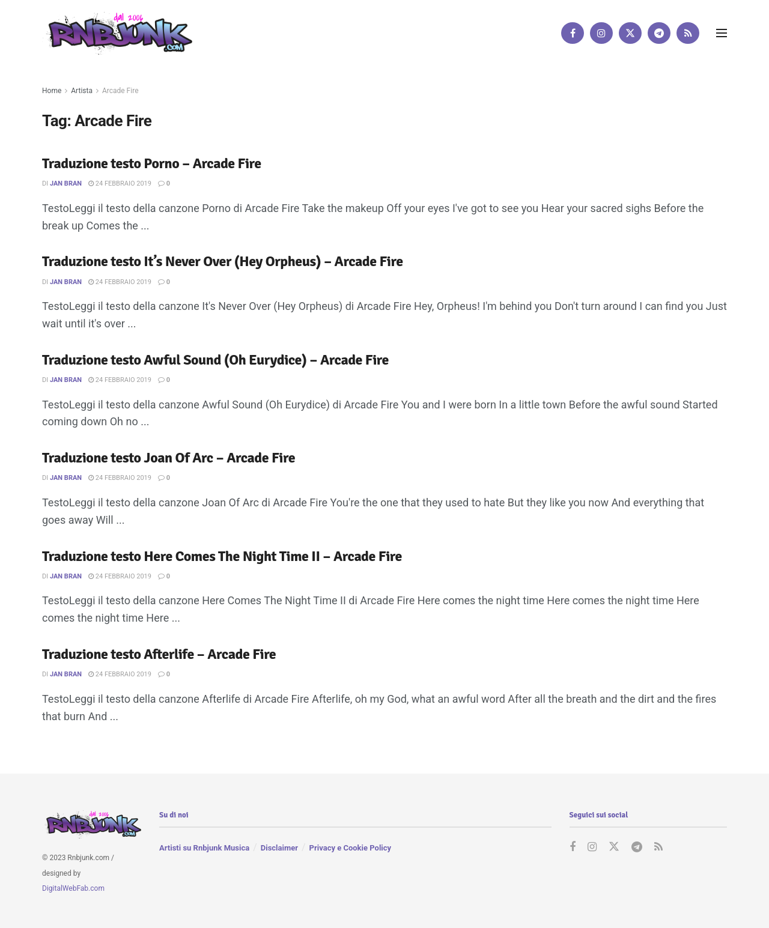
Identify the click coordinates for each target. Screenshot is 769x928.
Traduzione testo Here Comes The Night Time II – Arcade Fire (222, 556)
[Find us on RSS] (687, 33)
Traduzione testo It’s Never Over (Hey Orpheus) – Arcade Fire (222, 261)
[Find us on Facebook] (572, 33)
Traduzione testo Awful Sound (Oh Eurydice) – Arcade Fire (215, 360)
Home (51, 90)
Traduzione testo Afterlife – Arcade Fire (159, 654)
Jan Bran (66, 183)
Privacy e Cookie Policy (350, 848)
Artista (82, 90)
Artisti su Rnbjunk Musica (204, 848)
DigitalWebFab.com (73, 889)
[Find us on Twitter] (630, 33)
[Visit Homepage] (117, 33)
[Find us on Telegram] (659, 33)
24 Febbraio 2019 (119, 183)
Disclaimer (279, 848)
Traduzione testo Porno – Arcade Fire (151, 163)
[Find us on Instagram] (601, 33)
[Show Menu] (721, 33)
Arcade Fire (120, 90)
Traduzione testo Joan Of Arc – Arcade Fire (168, 458)
